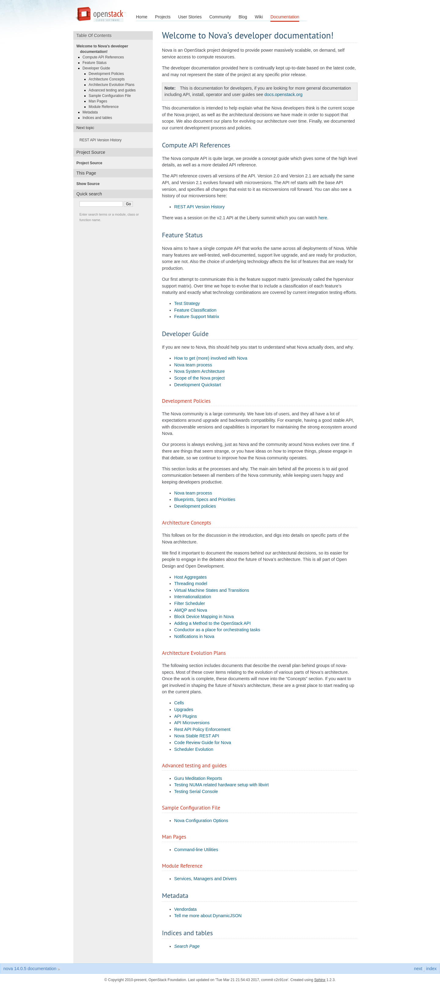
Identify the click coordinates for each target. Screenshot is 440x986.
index (431, 968)
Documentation (284, 16)
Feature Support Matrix (196, 316)
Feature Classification (195, 310)
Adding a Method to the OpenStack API (212, 623)
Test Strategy (187, 303)
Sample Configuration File (111, 96)
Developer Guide (98, 68)
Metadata (92, 112)
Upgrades (183, 709)
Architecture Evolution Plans (113, 85)
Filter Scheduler (189, 603)
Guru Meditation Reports (198, 778)
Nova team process (193, 364)
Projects (162, 16)
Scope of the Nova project (199, 378)
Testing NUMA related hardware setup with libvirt (221, 784)
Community (220, 16)
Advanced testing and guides (114, 90)
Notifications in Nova (194, 636)
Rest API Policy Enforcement (202, 729)
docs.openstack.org (283, 94)
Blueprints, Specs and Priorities (204, 499)
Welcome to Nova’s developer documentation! (104, 49)
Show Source (90, 184)
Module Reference (105, 107)
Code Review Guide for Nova (202, 742)
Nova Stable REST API (196, 735)
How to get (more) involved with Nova (210, 358)
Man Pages (99, 101)
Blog (243, 16)
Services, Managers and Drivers (205, 878)
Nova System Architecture (199, 371)
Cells (179, 702)
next (418, 968)
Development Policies (108, 74)
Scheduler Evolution (193, 749)
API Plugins (185, 716)
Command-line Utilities (196, 849)
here (322, 217)
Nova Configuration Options (201, 820)
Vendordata (185, 909)
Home (141, 16)
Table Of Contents (96, 35)
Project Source (91, 163)
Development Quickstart (197, 384)
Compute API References (105, 57)
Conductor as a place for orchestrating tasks (217, 629)
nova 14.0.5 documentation (30, 968)
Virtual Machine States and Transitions (211, 590)
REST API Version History (199, 206)
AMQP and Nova (190, 610)
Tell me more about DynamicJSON (208, 915)
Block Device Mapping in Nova (204, 616)
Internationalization (192, 596)
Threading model (190, 583)
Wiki (259, 16)
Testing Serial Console (196, 791)
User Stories (190, 16)
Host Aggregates (190, 577)
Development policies (195, 506)
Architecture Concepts (108, 79)
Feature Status (96, 63)
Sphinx (319, 980)
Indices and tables (99, 118)
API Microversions (192, 722)
